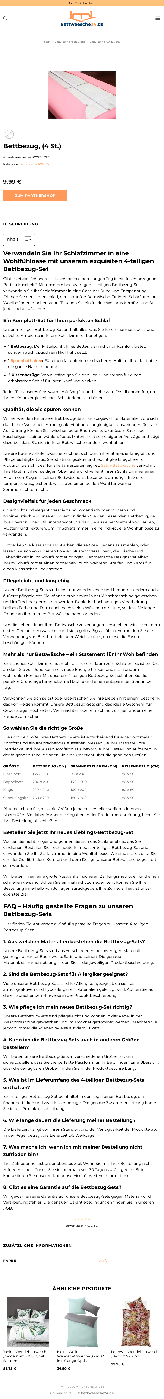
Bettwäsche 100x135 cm (104, 41)
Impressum (69, 1386)
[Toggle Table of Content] (25, 239)
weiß (103, 1261)
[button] (5, 18)
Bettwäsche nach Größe (69, 41)
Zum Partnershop (35, 195)
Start (47, 41)
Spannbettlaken (26, 360)
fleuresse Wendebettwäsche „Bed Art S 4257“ (136, 1354)
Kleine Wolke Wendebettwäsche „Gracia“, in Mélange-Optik (80, 1356)
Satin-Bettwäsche (118, 465)
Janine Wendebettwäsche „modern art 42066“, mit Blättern (25, 1356)
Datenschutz (92, 1386)
